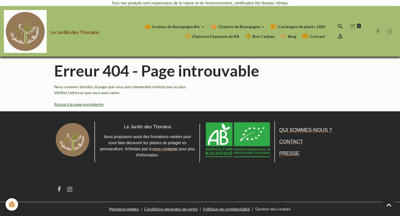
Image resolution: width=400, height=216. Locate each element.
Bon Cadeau (260, 36)
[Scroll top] (389, 205)
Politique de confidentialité (226, 209)
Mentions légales (124, 209)
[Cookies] (12, 204)
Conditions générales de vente (171, 209)
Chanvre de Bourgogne (236, 27)
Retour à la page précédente (79, 104)
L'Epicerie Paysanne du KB (211, 36)
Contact (313, 36)
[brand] (41, 31)
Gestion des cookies (273, 209)
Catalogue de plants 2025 (298, 27)
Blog (288, 36)
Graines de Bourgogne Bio (172, 27)
